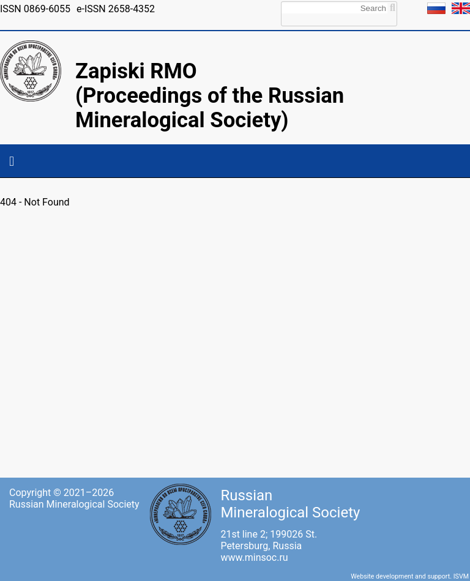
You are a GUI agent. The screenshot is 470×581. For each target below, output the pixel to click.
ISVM (461, 576)
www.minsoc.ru (254, 557)
